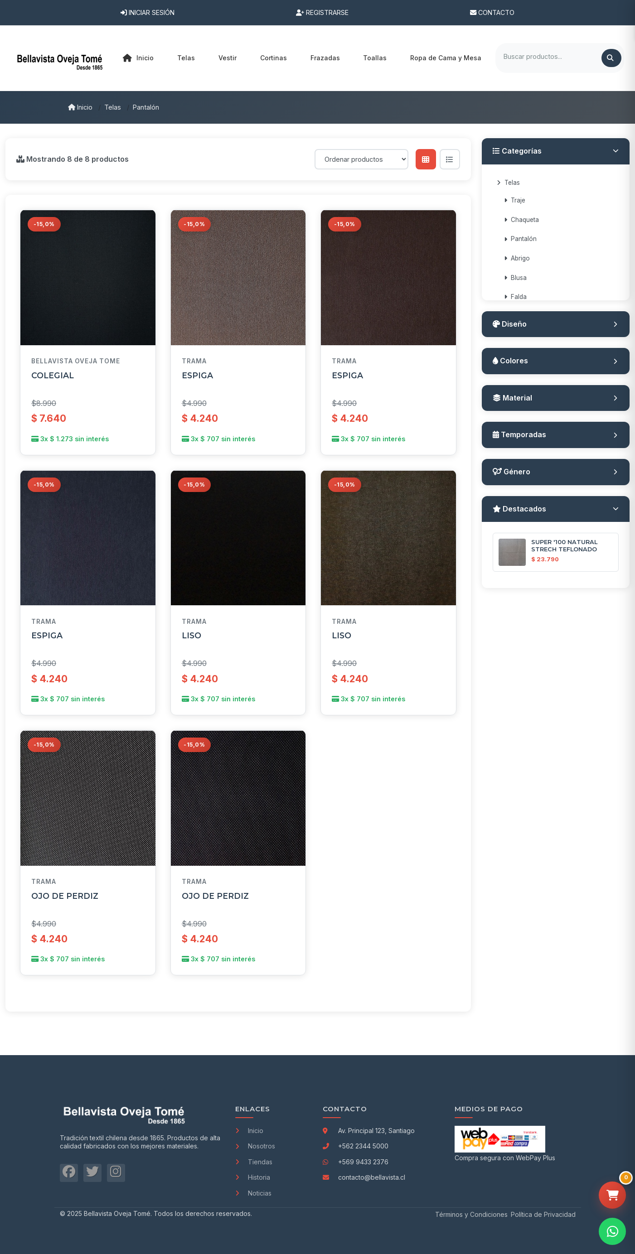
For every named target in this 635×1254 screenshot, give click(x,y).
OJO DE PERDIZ (64, 896)
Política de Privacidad (543, 1214)
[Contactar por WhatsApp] (612, 1231)
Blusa (515, 277)
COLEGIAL (52, 375)
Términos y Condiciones (471, 1214)
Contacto (492, 12)
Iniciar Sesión (148, 12)
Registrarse (322, 12)
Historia (252, 1177)
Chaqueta (521, 219)
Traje (514, 200)
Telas (112, 107)
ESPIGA (197, 375)
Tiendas (253, 1162)
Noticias (253, 1193)
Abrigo (517, 258)
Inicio (138, 58)
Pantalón (146, 107)
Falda (515, 296)
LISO (191, 635)
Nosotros (255, 1146)
